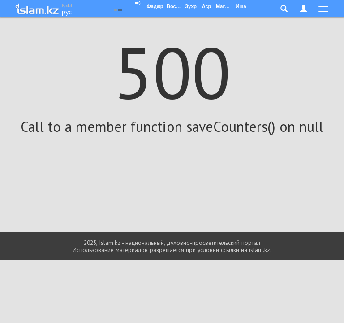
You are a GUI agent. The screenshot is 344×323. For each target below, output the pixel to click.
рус (67, 11)
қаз (67, 4)
